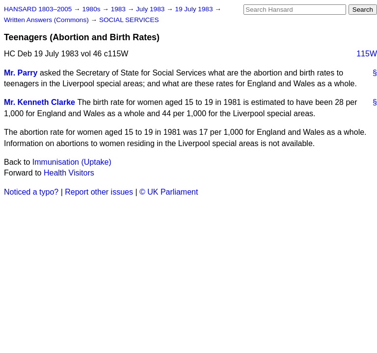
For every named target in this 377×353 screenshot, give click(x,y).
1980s (92, 9)
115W (366, 54)
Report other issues (99, 192)
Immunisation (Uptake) (71, 162)
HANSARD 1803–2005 (38, 9)
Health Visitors (69, 173)
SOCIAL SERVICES (129, 20)
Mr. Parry (20, 73)
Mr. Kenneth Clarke (39, 102)
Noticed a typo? (31, 192)
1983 (119, 9)
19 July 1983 (195, 9)
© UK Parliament (168, 192)
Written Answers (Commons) (47, 20)
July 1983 (151, 9)
